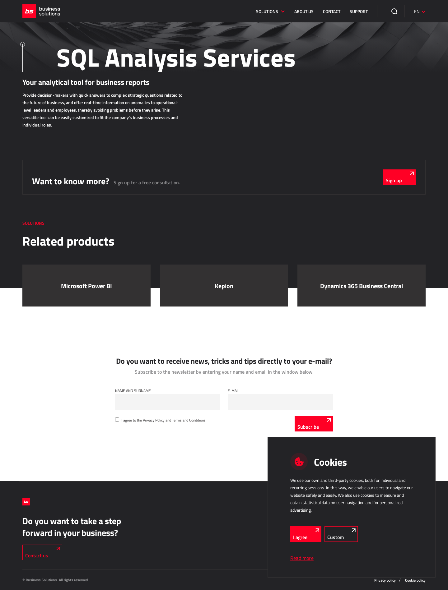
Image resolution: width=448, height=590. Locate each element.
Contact (331, 11)
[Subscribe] (314, 423)
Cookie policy (415, 580)
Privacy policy (385, 580)
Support (359, 11)
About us (304, 11)
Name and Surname (133, 390)
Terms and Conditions (189, 419)
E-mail (234, 390)
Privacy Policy (154, 419)
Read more (302, 558)
